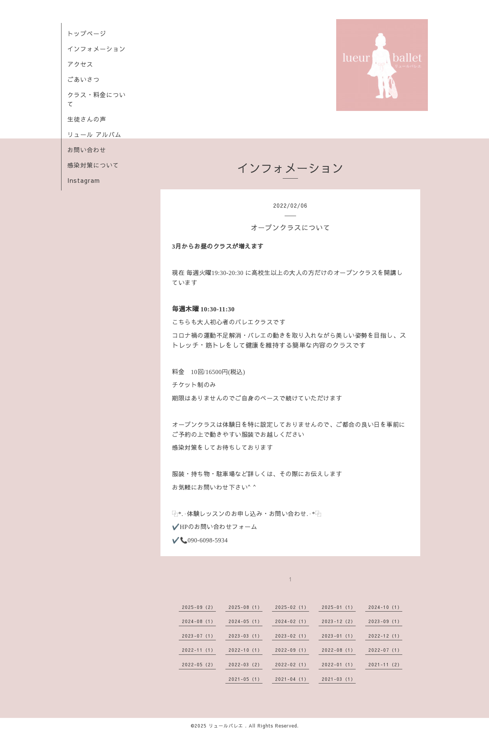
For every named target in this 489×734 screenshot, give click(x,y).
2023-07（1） (199, 636)
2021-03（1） (339, 679)
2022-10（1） (245, 650)
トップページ (86, 33)
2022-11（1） (199, 650)
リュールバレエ (227, 726)
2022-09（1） (292, 650)
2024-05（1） (245, 621)
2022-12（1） (385, 636)
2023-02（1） (292, 636)
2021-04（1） (292, 679)
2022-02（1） (292, 664)
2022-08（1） (339, 650)
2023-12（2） (339, 621)
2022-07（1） (385, 650)
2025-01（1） (339, 607)
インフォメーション (96, 48)
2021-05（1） (245, 679)
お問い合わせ (86, 149)
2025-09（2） (199, 607)
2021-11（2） (385, 664)
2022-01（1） (339, 664)
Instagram (83, 180)
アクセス (80, 64)
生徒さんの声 (86, 119)
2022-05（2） (199, 664)
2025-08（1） (245, 607)
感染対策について (93, 165)
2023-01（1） (339, 636)
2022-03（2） (245, 664)
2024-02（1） (292, 621)
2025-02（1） (292, 607)
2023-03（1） (245, 636)
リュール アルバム (94, 134)
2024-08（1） (199, 621)
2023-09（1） (385, 621)
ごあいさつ (83, 79)
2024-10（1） (385, 607)
